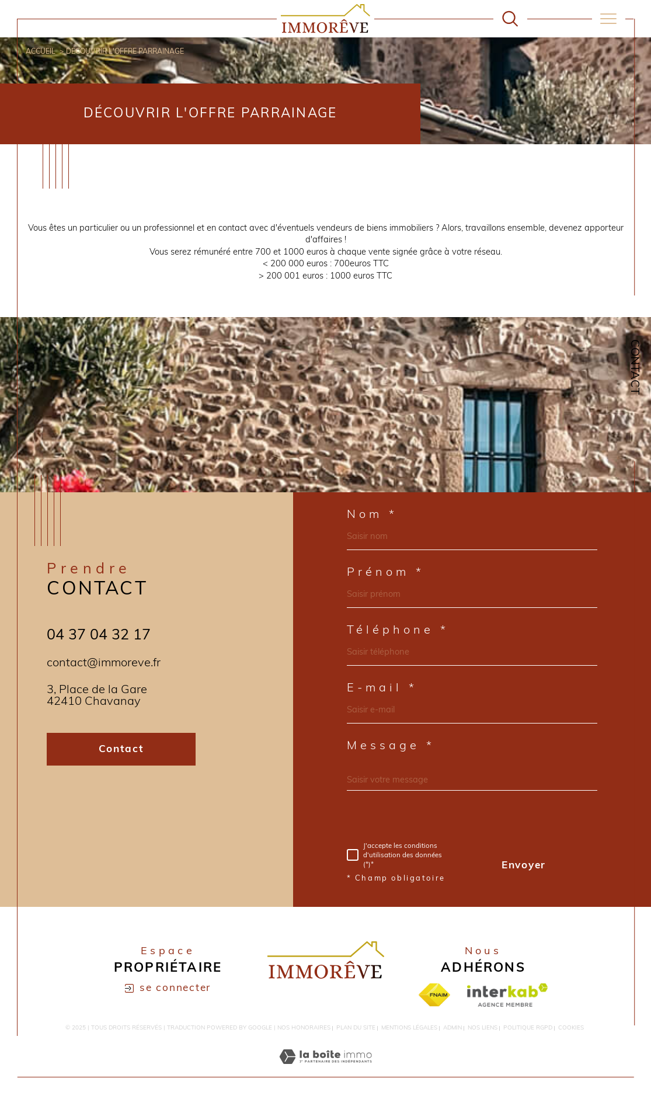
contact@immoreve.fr (104, 663)
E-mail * (382, 688)
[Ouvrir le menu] (608, 18)
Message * (391, 746)
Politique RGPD (527, 1028)
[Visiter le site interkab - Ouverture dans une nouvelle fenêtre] (507, 995)
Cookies (571, 1028)
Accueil (40, 51)
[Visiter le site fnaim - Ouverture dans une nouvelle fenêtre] (434, 995)
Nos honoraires (303, 1028)
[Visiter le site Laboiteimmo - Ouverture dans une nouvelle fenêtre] (325, 1070)
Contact (634, 367)
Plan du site (355, 1028)
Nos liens (482, 1028)
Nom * (372, 515)
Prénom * (385, 573)
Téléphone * (398, 631)
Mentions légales (409, 1028)
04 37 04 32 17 (99, 635)
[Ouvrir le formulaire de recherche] (510, 18)
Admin (452, 1028)
